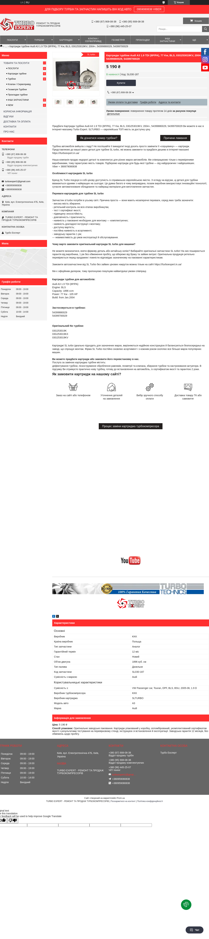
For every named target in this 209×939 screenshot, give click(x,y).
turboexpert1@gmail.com (17, 181)
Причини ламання (175, 138)
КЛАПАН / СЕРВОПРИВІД (93, 39)
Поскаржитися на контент (123, 801)
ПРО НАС (8, 131)
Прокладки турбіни (18, 94)
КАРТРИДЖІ (66, 40)
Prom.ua (121, 798)
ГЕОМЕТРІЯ (118, 40)
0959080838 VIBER (149, 9)
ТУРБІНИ (39, 40)
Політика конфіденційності (150, 801)
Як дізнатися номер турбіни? (98, 138)
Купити (121, 82)
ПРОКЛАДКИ (143, 40)
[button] (186, 904)
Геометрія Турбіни (17, 89)
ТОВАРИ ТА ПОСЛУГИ (16, 63)
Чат (194, 930)
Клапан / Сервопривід (19, 84)
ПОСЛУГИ (12, 40)
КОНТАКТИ (9, 126)
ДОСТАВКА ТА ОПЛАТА (16, 121)
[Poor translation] (12, 820)
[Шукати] (205, 29)
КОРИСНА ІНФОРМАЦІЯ (17, 111)
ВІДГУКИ (8, 116)
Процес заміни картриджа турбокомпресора (130, 426)
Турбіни (12, 78)
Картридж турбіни (17, 73)
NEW (10, 105)
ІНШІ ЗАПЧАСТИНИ (167, 39)
